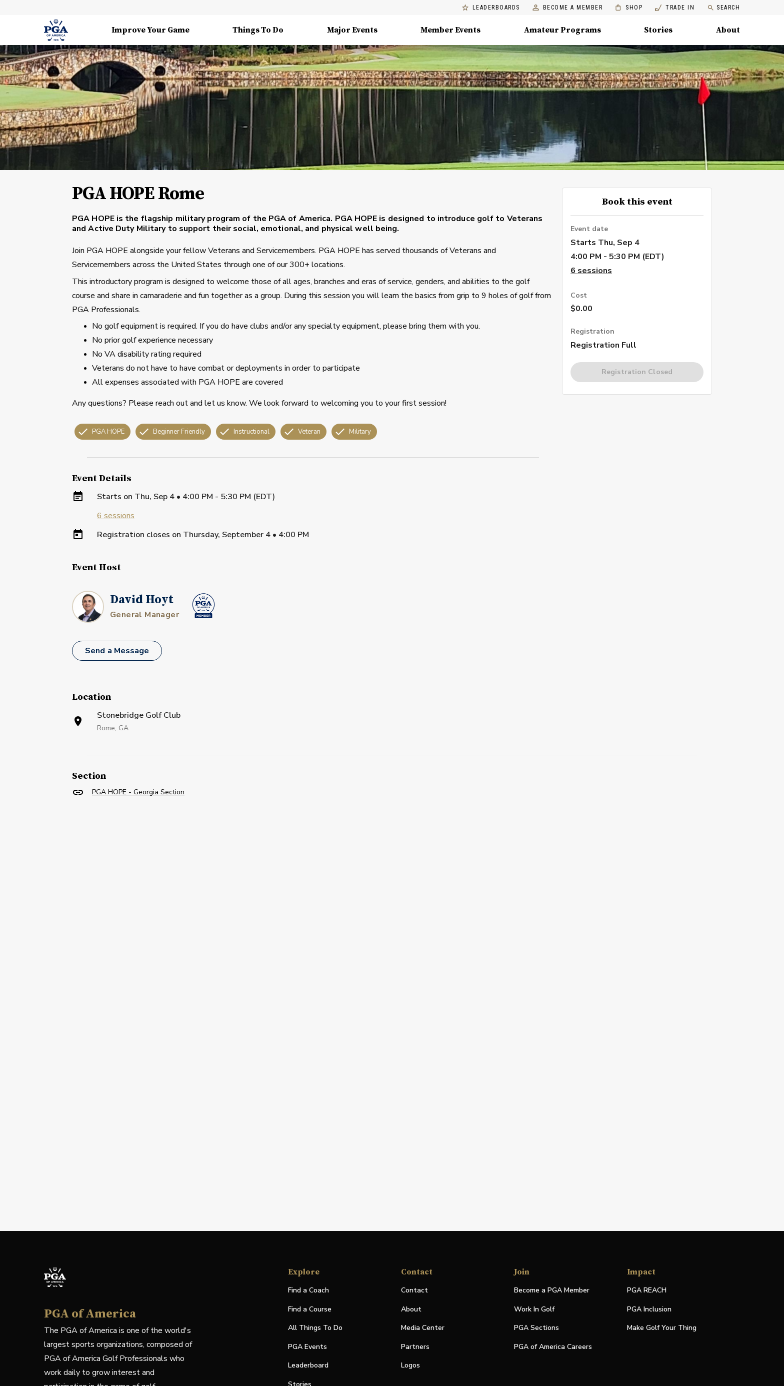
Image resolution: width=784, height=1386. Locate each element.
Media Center (422, 1328)
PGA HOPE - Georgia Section (138, 792)
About (411, 1309)
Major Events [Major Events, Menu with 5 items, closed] (352, 30)
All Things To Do (315, 1327)
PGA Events (307, 1346)
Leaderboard (308, 1365)
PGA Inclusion (649, 1309)
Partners (415, 1346)
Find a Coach (308, 1290)
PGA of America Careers (553, 1347)
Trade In (674, 8)
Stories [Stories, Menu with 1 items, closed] (658, 30)
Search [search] (723, 8)
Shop (628, 8)
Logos (410, 1365)
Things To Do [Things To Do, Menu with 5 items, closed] (258, 30)
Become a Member (567, 8)
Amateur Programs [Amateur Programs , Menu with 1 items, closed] (562, 30)
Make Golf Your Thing (661, 1328)
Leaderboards (491, 8)
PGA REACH (646, 1290)
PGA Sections (536, 1327)
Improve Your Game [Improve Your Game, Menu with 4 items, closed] (151, 30)
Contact (414, 1290)
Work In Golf (534, 1309)
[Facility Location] (392, 919)
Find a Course (310, 1309)
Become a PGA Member (552, 1290)
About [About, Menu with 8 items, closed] (728, 30)
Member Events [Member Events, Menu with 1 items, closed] (450, 30)
